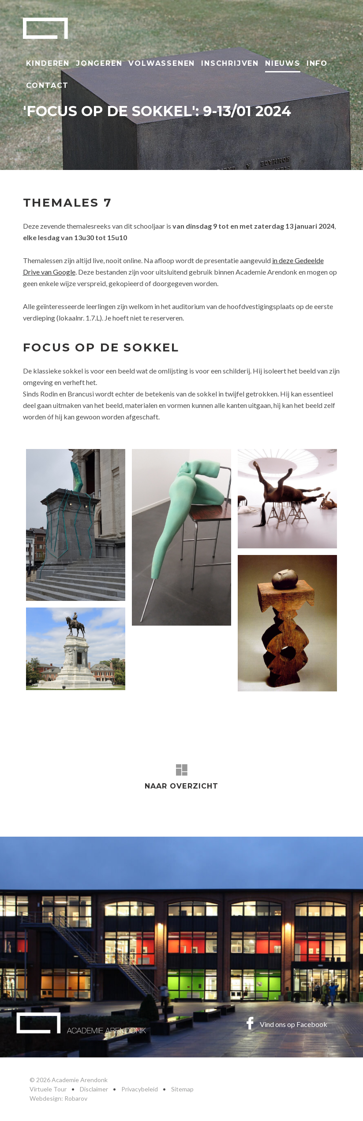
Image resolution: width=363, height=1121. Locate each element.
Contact (47, 85)
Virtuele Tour (48, 1089)
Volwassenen (161, 63)
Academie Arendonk (45, 28)
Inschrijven (230, 63)
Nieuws (282, 63)
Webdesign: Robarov (58, 1098)
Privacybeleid (139, 1089)
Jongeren (99, 63)
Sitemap (182, 1089)
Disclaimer (94, 1089)
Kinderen (48, 63)
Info (317, 63)
